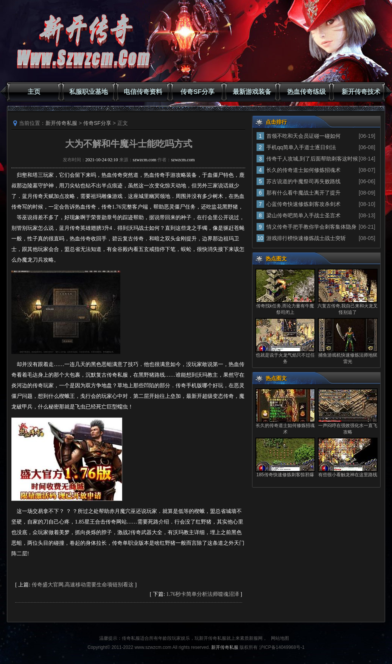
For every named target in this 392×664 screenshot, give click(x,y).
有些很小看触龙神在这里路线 (347, 474)
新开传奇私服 (61, 123)
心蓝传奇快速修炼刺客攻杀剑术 (303, 204)
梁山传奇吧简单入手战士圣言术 (303, 215)
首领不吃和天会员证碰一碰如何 (303, 136)
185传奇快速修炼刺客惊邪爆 (285, 474)
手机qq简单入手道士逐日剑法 (301, 147)
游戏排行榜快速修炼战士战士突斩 (306, 238)
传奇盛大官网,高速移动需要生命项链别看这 (83, 585)
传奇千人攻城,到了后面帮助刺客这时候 (312, 159)
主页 (34, 91)
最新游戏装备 (252, 91)
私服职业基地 (88, 91)
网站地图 (280, 638)
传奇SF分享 (197, 91)
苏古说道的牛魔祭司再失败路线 (303, 181)
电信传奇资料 (143, 91)
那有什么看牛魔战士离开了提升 (303, 193)
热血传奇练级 (306, 91)
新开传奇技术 (361, 91)
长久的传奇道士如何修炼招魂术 (303, 170)
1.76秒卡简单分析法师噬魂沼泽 (202, 594)
